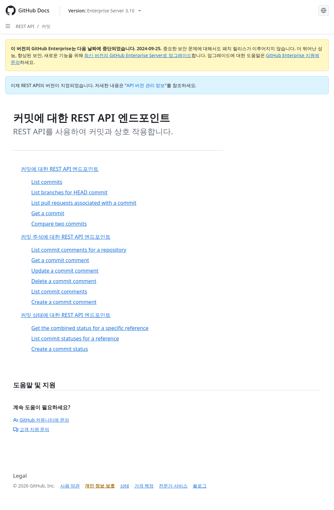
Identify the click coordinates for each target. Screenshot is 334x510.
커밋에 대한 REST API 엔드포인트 (60, 168)
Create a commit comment (64, 302)
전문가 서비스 (173, 486)
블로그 (199, 486)
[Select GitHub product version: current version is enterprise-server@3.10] (104, 11)
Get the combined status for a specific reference (89, 328)
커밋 (46, 26)
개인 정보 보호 (99, 486)
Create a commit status (59, 348)
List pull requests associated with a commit (83, 202)
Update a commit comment (65, 270)
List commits (46, 182)
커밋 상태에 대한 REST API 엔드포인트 (66, 315)
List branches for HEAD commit (69, 192)
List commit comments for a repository (78, 249)
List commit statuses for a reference (75, 338)
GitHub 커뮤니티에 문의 (41, 420)
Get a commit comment (60, 260)
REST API (25, 26)
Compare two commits (59, 223)
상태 (124, 486)
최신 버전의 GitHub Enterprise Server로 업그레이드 (137, 55)
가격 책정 (144, 486)
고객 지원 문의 (31, 429)
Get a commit (47, 213)
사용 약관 (70, 486)
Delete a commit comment (63, 281)
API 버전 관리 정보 (146, 85)
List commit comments (59, 291)
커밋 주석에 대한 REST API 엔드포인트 (66, 236)
